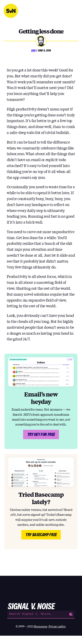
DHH (33, 50)
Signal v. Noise (11, 11)
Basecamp (40, 626)
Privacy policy (56, 626)
